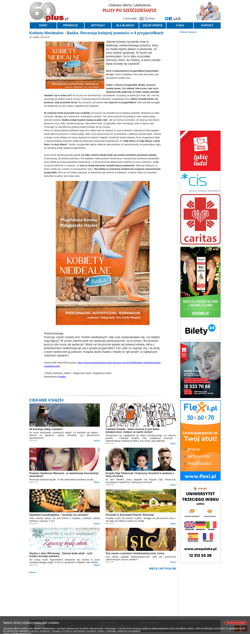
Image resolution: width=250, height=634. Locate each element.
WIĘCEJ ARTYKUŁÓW (162, 568)
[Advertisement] (200, 81)
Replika (62, 376)
